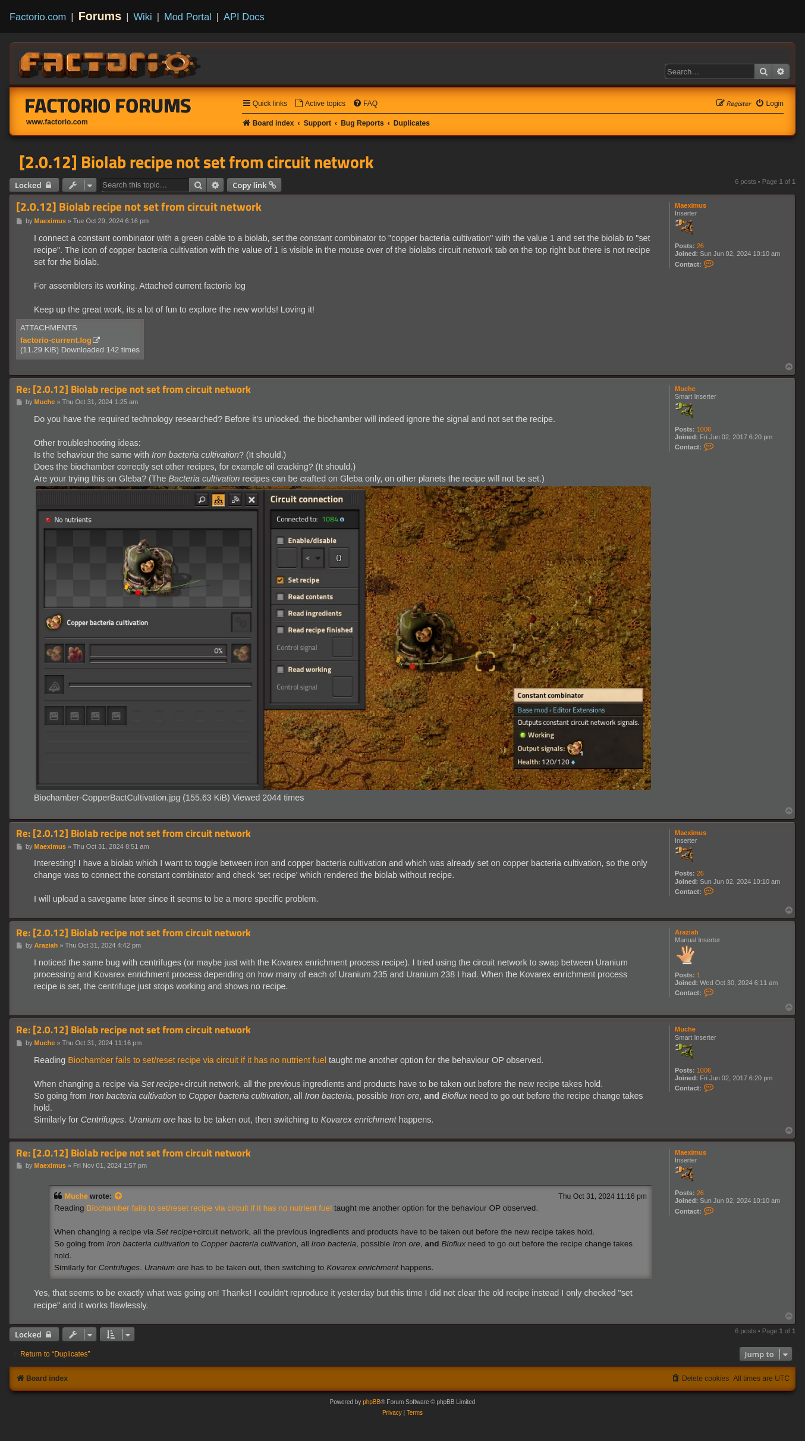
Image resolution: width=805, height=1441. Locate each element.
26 (700, 245)
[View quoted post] (119, 1196)
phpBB (372, 1402)
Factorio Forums (108, 105)
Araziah (687, 932)
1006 (704, 429)
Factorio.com (38, 16)
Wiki (143, 16)
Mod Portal (188, 16)
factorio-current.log (56, 340)
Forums (100, 16)
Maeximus (690, 205)
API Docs (244, 16)
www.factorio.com (57, 122)
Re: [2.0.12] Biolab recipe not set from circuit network (133, 389)
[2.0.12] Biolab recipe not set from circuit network (196, 161)
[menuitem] (319, 104)
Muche (685, 388)
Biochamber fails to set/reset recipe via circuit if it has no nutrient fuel (197, 1060)
